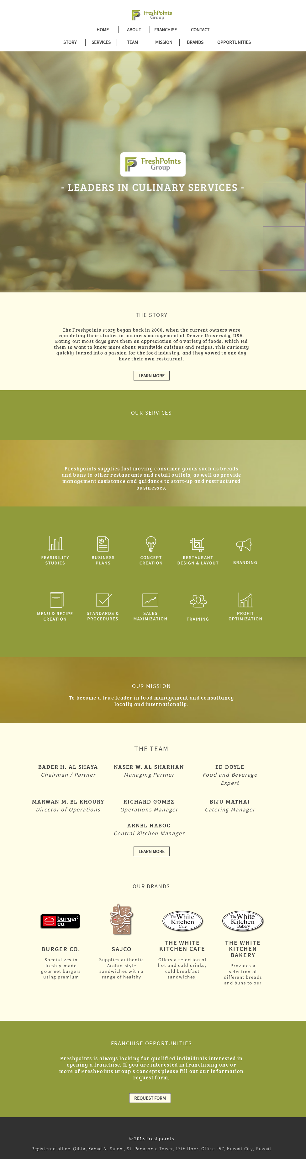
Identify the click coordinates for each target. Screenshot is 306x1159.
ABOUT (134, 30)
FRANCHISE (165, 30)
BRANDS (195, 42)
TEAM (132, 42)
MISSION (163, 42)
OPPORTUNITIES (229, 42)
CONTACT (200, 30)
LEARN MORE (152, 376)
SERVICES (101, 42)
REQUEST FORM (150, 1098)
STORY (69, 42)
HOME (103, 30)
